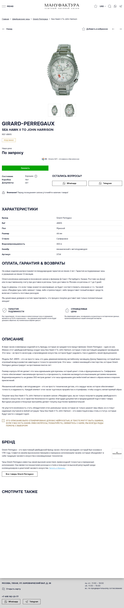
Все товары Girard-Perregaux (20, 474)
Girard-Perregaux (28, 123)
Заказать (25, 168)
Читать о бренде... (57, 468)
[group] (62, 69)
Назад (7, 28)
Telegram (105, 183)
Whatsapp (69, 183)
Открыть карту (11, 588)
